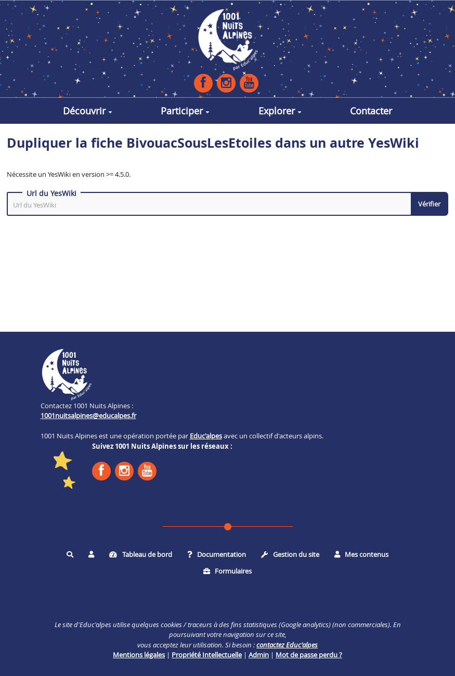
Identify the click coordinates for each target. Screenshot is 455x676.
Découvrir (87, 111)
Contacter (371, 111)
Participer (185, 111)
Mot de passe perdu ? (309, 654)
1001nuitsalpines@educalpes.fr (88, 415)
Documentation (216, 554)
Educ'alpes (206, 435)
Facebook (203, 82)
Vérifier (429, 204)
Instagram (226, 82)
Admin (259, 654)
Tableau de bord (140, 554)
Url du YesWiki (51, 193)
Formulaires (227, 571)
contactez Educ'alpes (287, 644)
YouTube (249, 82)
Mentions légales (139, 654)
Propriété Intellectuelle (207, 654)
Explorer (280, 111)
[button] (91, 555)
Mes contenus (361, 554)
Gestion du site (290, 554)
